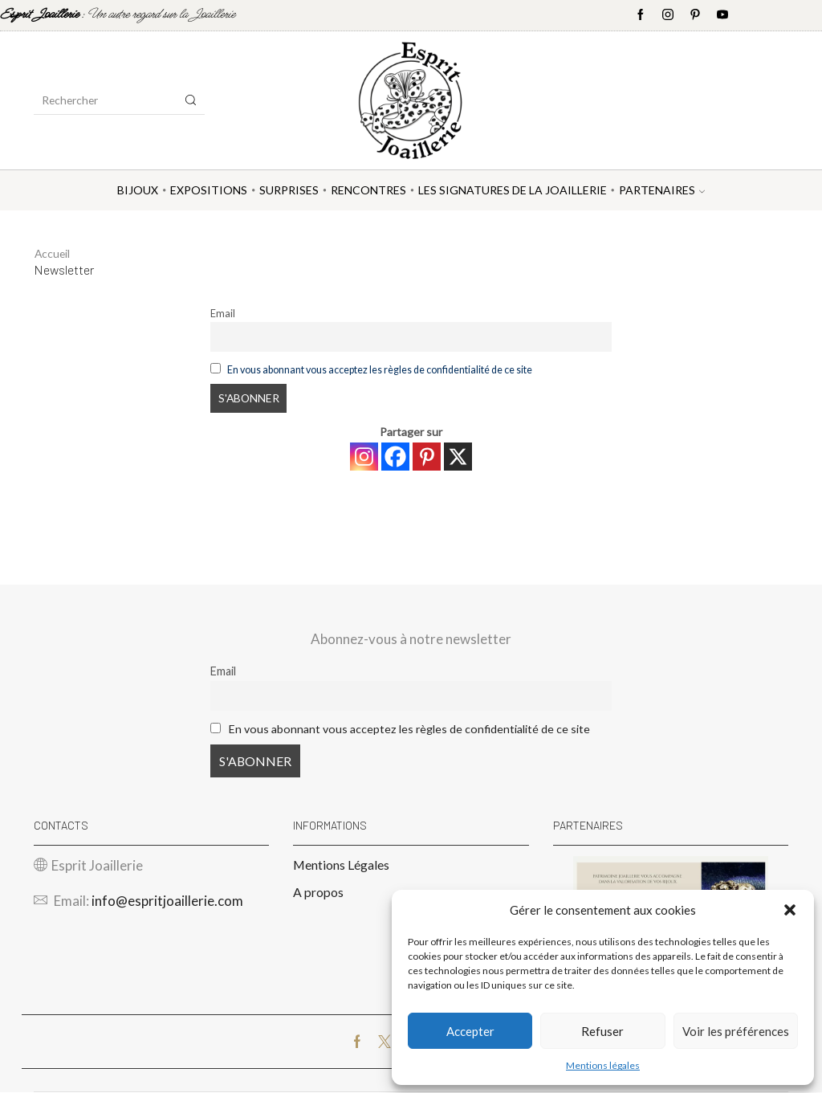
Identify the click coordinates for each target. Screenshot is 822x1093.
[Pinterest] (427, 457)
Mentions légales (603, 1065)
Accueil (53, 253)
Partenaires (662, 190)
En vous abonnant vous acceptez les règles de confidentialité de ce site (379, 370)
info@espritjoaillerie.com (167, 901)
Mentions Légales (341, 865)
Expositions (208, 190)
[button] (790, 910)
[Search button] (191, 100)
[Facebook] (395, 457)
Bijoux (137, 190)
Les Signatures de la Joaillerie (512, 190)
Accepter (470, 1031)
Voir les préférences (735, 1031)
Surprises (289, 190)
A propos (318, 892)
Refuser (602, 1031)
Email (222, 314)
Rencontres (368, 190)
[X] (458, 457)
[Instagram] (364, 457)
